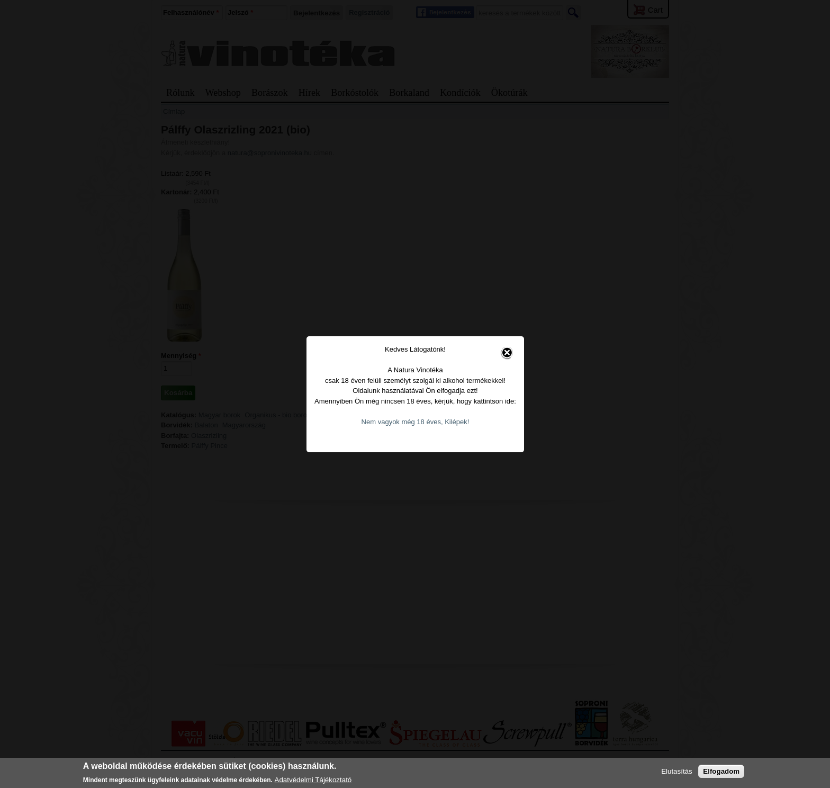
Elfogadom (721, 771)
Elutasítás (676, 771)
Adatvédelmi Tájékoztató (313, 780)
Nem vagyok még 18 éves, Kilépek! (416, 404)
